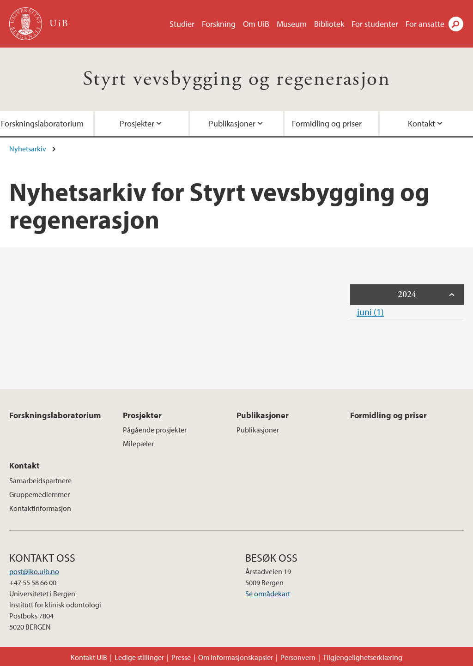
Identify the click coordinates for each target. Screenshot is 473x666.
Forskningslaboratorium (55, 415)
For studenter (375, 23)
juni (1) (370, 312)
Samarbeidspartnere (40, 480)
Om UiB (256, 23)
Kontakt (24, 465)
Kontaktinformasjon (40, 508)
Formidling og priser (327, 123)
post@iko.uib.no (34, 571)
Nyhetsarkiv (27, 148)
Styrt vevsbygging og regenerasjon (236, 79)
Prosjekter (137, 123)
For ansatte (425, 23)
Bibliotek (329, 23)
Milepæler (138, 443)
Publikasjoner (232, 123)
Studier (182, 23)
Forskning (219, 23)
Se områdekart (267, 593)
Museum (292, 23)
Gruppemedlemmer (39, 494)
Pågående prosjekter (155, 429)
